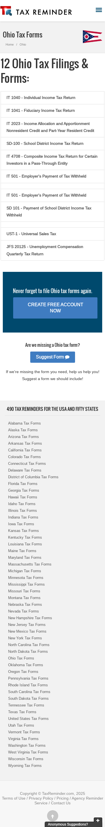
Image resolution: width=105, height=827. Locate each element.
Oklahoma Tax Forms (25, 665)
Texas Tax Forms (22, 712)
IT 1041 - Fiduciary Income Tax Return (40, 110)
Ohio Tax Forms (21, 658)
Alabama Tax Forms (24, 423)
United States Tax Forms (28, 719)
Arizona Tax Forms (23, 437)
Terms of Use (13, 798)
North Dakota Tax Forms (28, 651)
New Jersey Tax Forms (27, 625)
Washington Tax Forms (27, 745)
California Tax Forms (25, 450)
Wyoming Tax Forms (25, 766)
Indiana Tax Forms (23, 517)
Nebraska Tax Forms (25, 604)
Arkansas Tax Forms (25, 443)
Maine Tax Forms (22, 551)
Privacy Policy (41, 798)
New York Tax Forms (25, 638)
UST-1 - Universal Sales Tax (31, 234)
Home (10, 44)
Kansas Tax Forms (23, 531)
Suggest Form (52, 357)
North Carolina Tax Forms (29, 645)
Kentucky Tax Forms (25, 537)
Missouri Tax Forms (24, 591)
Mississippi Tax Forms (26, 584)
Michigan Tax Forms (24, 571)
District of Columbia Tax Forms (33, 477)
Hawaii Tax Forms (22, 497)
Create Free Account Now (55, 307)
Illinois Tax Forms (22, 510)
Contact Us (61, 803)
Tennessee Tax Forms (26, 705)
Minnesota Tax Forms (25, 578)
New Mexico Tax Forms (27, 631)
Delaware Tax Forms (24, 470)
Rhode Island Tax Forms (28, 685)
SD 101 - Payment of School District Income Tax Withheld (48, 211)
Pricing (63, 798)
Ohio (23, 44)
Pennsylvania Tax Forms (28, 678)
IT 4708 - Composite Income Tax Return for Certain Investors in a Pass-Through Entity (51, 160)
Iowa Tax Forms (21, 524)
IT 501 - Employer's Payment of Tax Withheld (46, 176)
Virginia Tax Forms (23, 739)
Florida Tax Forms (23, 484)
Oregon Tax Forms (23, 672)
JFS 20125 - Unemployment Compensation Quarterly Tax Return (44, 250)
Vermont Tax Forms (24, 732)
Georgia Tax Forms (23, 490)
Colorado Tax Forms (24, 457)
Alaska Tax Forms (23, 430)
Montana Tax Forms (24, 598)
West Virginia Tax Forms (28, 752)
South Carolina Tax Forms (29, 692)
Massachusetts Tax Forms (30, 564)
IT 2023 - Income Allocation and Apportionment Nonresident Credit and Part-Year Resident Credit (50, 127)
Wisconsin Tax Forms (25, 759)
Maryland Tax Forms (24, 557)
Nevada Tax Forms (23, 611)
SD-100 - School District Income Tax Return (44, 143)
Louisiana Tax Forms (25, 544)
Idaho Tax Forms (22, 504)
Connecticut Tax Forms (27, 463)
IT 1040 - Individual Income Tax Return (40, 97)
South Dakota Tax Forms (28, 698)
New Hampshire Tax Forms (30, 618)
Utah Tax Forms (21, 725)
